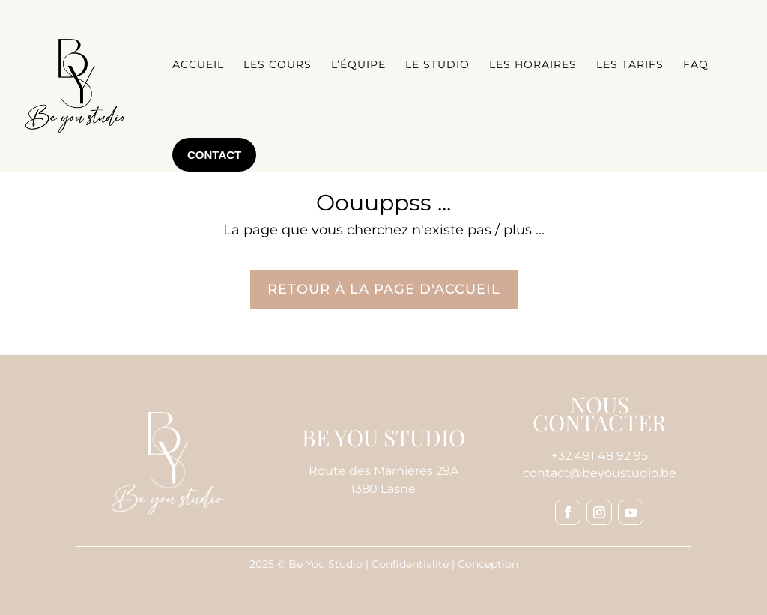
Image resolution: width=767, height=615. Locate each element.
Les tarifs (630, 64)
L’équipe (358, 64)
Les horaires (533, 64)
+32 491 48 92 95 (599, 456)
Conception (488, 564)
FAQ (696, 64)
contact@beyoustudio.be (599, 473)
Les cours (277, 64)
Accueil (198, 64)
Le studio (437, 64)
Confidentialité (410, 564)
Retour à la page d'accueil (383, 289)
